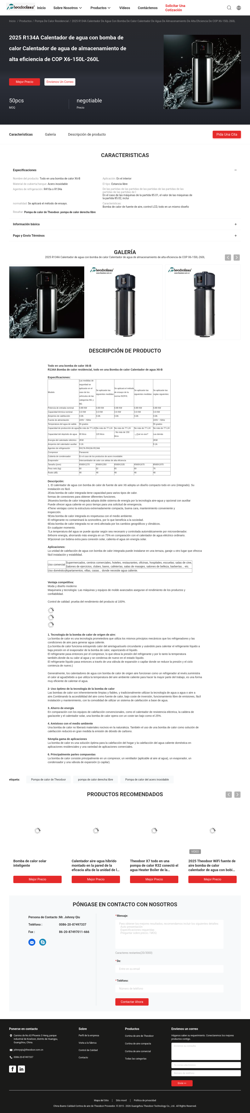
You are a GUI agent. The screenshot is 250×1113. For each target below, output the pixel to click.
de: (119, 961)
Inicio (12, 21)
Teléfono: (122, 980)
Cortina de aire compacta (138, 1043)
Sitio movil (121, 1100)
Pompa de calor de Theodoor (48, 779)
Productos (25, 21)
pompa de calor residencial (52, 21)
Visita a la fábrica (87, 1043)
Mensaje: (122, 915)
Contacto (83, 1057)
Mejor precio (24, 82)
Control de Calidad (88, 1050)
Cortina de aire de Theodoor (139, 1036)
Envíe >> (182, 1083)
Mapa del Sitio (101, 1100)
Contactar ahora (132, 1002)
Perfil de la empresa (89, 1035)
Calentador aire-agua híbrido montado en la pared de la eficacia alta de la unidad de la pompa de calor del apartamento (95, 870)
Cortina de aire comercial (138, 1051)
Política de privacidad (145, 1100)
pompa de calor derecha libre (95, 779)
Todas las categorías (135, 1058)
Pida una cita (226, 134)
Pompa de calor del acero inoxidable (147, 779)
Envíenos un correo (60, 82)
